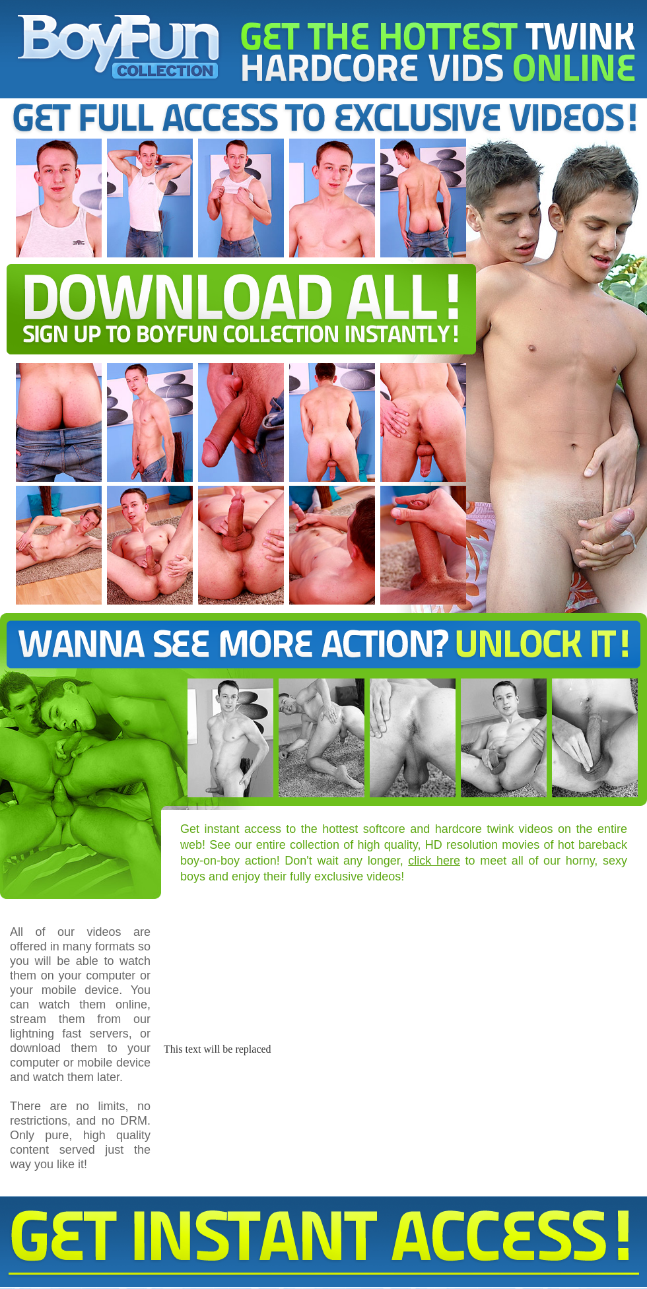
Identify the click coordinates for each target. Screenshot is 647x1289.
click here (434, 860)
